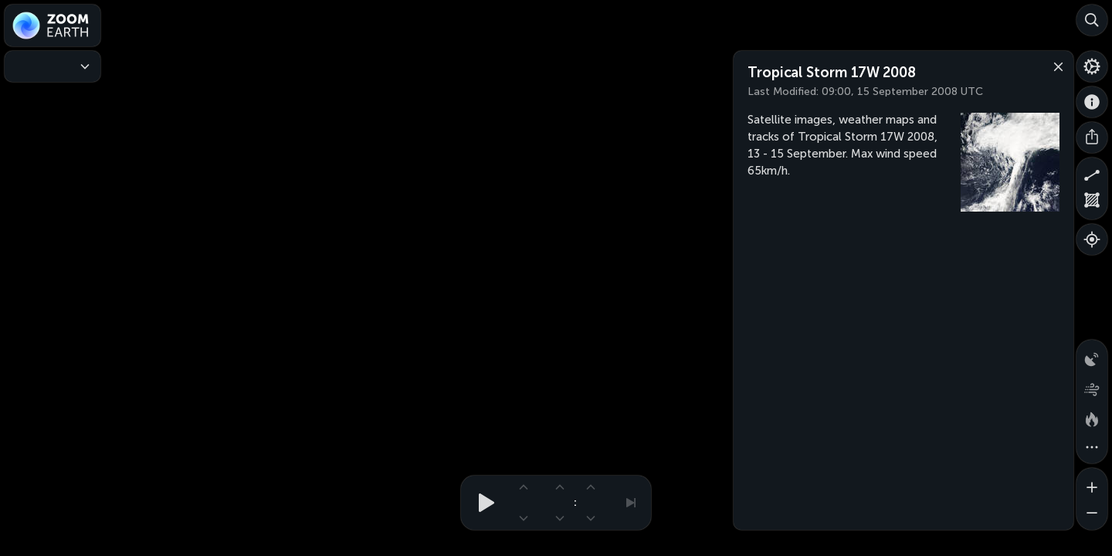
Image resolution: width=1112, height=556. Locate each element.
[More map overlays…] (1091, 447)
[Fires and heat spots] (1091, 417)
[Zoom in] (1091, 483)
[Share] (1091, 137)
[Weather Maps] (52, 66)
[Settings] (1091, 66)
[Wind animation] (1091, 386)
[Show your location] (1091, 239)
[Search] (1091, 20)
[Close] (1054, 65)
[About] (1091, 101)
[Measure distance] (1091, 173)
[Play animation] (482, 503)
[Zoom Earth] (52, 25)
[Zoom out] (1091, 514)
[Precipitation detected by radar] (1091, 355)
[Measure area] (1091, 203)
